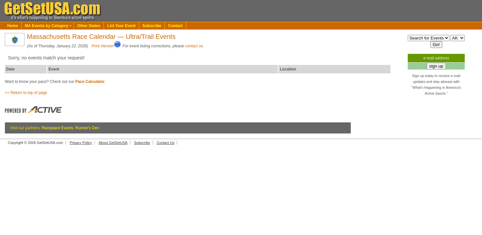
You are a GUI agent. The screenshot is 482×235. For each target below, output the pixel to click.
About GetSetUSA (113, 143)
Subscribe (151, 26)
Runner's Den (87, 128)
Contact (175, 26)
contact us (194, 46)
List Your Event (121, 26)
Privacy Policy (81, 143)
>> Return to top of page (26, 92)
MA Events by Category (46, 26)
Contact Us (165, 143)
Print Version (103, 46)
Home (12, 26)
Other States (88, 26)
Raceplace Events (57, 128)
